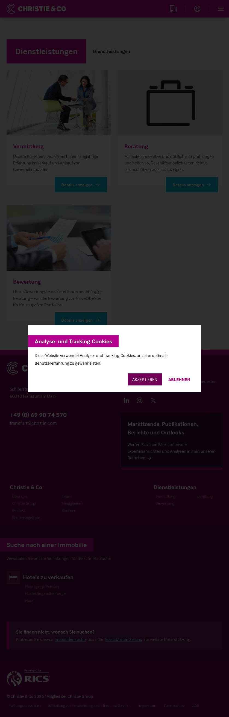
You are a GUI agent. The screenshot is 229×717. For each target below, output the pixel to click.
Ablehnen (179, 379)
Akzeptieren (144, 379)
